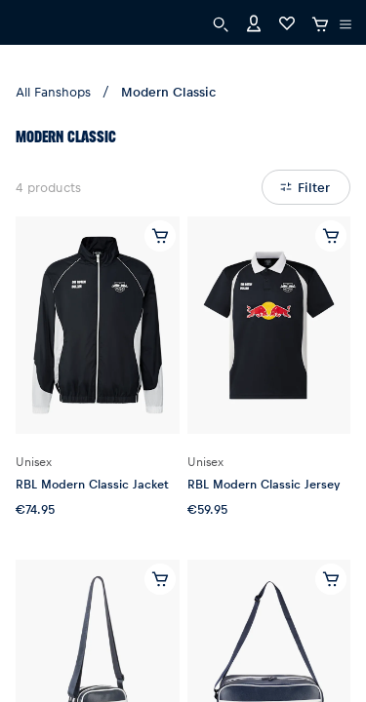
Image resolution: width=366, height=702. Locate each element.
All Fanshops (53, 91)
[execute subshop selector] (345, 24)
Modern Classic (168, 91)
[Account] (253, 22)
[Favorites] (287, 22)
